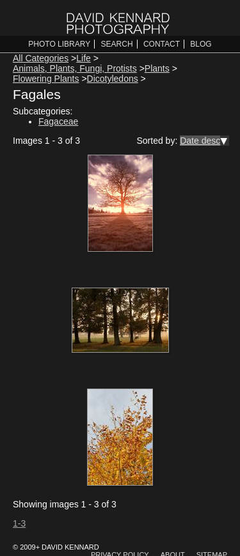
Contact (161, 44)
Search (117, 44)
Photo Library (59, 44)
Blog (200, 44)
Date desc (200, 140)
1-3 (19, 523)
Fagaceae (58, 121)
